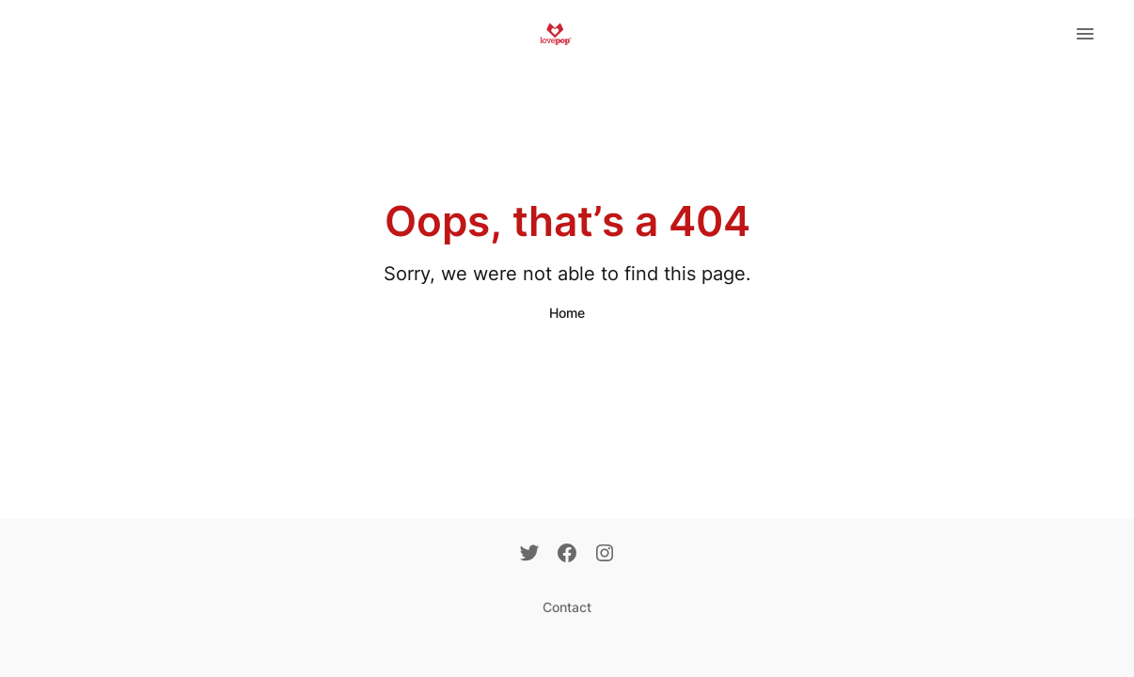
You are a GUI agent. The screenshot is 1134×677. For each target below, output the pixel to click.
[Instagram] (604, 555)
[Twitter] (529, 555)
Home (567, 313)
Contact (567, 607)
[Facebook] (567, 555)
